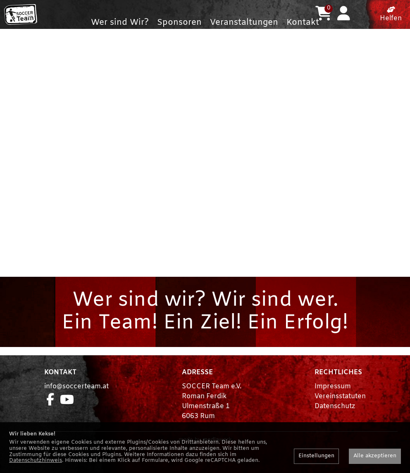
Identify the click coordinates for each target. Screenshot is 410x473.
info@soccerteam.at (76, 403)
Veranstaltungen (244, 22)
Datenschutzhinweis (35, 460)
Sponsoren (179, 22)
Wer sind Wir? (120, 22)
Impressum (333, 403)
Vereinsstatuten (340, 413)
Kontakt (302, 22)
